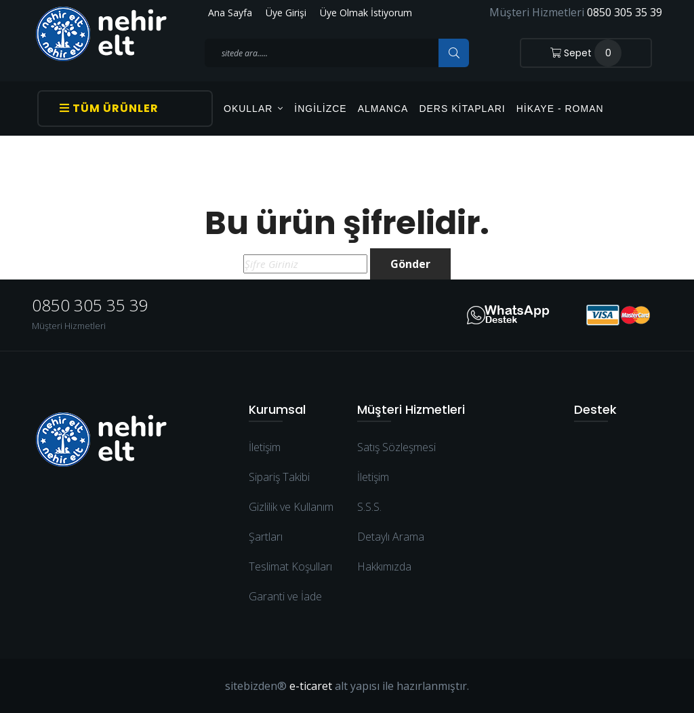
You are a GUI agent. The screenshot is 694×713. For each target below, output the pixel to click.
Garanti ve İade (285, 596)
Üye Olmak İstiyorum (366, 12)
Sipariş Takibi (279, 476)
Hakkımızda (384, 566)
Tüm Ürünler (109, 108)
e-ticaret (310, 685)
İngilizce (320, 108)
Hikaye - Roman (560, 108)
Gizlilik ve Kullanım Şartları (291, 521)
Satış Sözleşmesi (396, 447)
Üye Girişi (286, 12)
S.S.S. (369, 506)
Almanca (383, 108)
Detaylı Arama (390, 536)
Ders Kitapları (462, 108)
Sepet (585, 52)
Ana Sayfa (230, 12)
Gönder (410, 263)
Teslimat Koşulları (290, 566)
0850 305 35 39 (624, 12)
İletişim (265, 447)
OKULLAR (253, 108)
